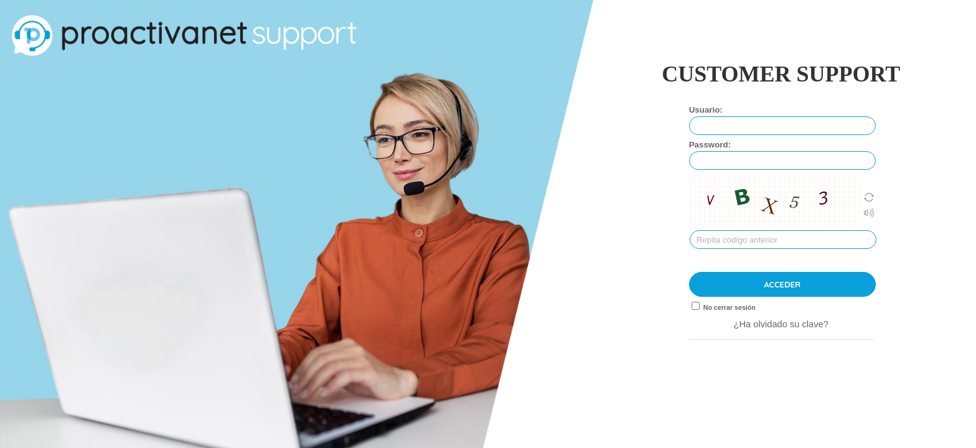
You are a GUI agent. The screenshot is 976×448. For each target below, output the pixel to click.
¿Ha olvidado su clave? (781, 324)
